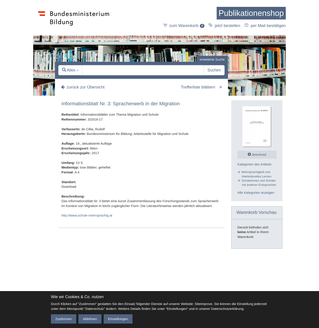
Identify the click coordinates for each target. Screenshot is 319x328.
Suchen (214, 70)
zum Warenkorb (183, 25)
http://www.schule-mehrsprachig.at (87, 215)
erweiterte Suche (212, 59)
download (257, 154)
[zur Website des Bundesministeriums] (73, 18)
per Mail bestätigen (265, 25)
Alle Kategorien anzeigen (255, 193)
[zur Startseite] (251, 13)
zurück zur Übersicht (83, 87)
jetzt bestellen (224, 25)
